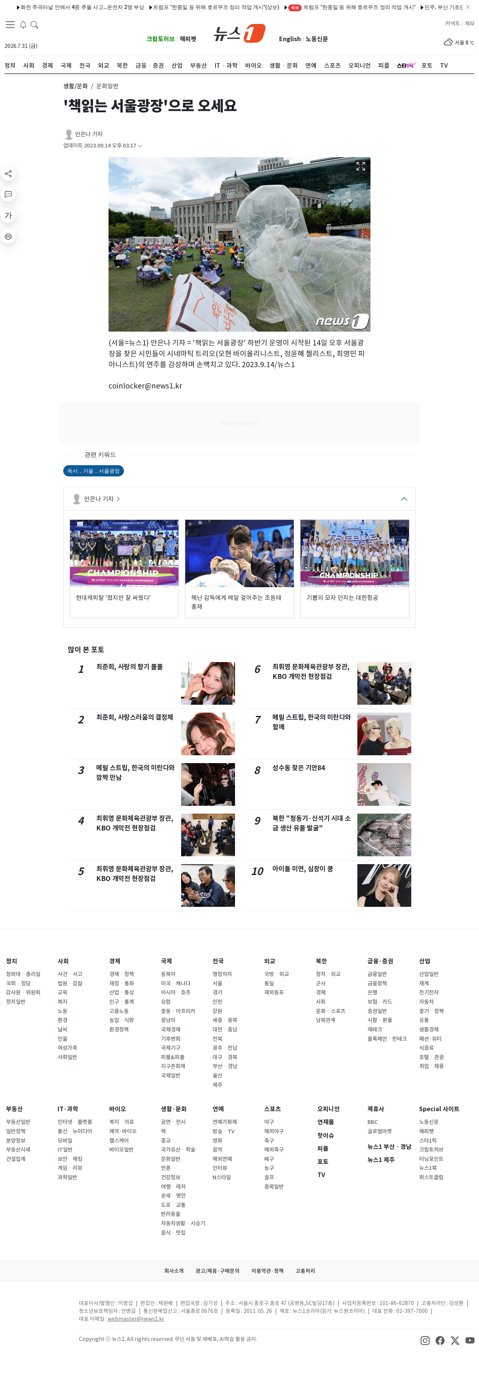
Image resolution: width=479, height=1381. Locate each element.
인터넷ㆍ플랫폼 (75, 1122)
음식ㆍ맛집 (173, 1232)
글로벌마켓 (379, 1131)
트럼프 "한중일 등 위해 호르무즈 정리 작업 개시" (266, 7)
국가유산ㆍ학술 (178, 1149)
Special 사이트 (439, 1109)
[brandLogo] (240, 32)
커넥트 (452, 23)
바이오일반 (121, 1149)
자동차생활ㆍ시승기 (183, 1223)
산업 (424, 961)
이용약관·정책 (267, 1271)
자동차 (426, 1002)
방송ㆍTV (224, 1131)
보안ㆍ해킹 (70, 1159)
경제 (114, 961)
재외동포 (274, 992)
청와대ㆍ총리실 (23, 974)
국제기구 (170, 1048)
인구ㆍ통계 (121, 1002)
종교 (166, 1140)
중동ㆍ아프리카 (178, 1011)
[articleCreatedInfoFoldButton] (140, 145)
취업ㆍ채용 (431, 1066)
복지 (62, 1002)
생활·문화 (174, 1109)
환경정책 (119, 1029)
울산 (217, 1075)
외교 (269, 961)
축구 (269, 1140)
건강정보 (170, 1177)
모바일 (65, 1140)
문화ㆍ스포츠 (330, 1011)
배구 (269, 1159)
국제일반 (170, 1075)
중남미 (168, 1020)
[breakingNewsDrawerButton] (23, 24)
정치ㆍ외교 (328, 974)
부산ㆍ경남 (225, 1066)
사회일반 (67, 1057)
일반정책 (15, 1131)
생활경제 (429, 1029)
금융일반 (377, 974)
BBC (372, 1122)
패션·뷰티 (430, 1039)
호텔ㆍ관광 (431, 1057)
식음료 (426, 1048)
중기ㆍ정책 (431, 1011)
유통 (424, 1020)
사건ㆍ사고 (70, 974)
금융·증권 (380, 961)
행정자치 (222, 974)
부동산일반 (18, 1122)
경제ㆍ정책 (121, 974)
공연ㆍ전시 (173, 1122)
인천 (217, 1002)
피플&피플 (172, 1057)
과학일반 (67, 1177)
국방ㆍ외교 (276, 974)
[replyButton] (8, 194)
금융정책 (377, 983)
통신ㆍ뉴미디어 (75, 1131)
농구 (269, 1168)
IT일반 (65, 1149)
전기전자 (429, 992)
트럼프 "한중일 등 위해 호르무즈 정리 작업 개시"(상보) (131, 7)
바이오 (117, 1109)
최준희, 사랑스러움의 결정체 (134, 717)
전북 (217, 1039)
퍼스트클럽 (431, 1177)
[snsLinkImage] (425, 1340)
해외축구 (274, 1149)
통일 (269, 983)
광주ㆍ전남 (225, 1048)
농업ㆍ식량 (121, 1020)
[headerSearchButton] (34, 24)
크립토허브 (161, 39)
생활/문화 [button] (75, 86)
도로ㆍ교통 (173, 1205)
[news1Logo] (35, 1309)
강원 (217, 1011)
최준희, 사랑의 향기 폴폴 (129, 666)
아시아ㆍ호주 (175, 992)
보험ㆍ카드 (379, 1002)
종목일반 (274, 1186)
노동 (62, 1011)
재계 (424, 983)
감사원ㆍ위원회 (23, 992)
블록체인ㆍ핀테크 (387, 1039)
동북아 (168, 974)
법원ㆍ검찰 (70, 983)
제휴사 (375, 1109)
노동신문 (317, 39)
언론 (166, 1168)
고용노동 (119, 1011)
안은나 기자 (89, 134)
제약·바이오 (123, 1131)
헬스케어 (119, 1140)
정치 (11, 961)
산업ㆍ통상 (121, 992)
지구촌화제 (173, 1066)
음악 (217, 1149)
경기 (217, 992)
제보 (470, 23)
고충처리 (305, 1271)
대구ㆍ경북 (225, 1057)
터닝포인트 (431, 1159)
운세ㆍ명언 (173, 1195)
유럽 (166, 1002)
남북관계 (325, 1020)
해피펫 (188, 39)
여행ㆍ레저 (173, 1186)
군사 (321, 983)
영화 (217, 1140)
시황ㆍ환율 (379, 1020)
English (290, 39)
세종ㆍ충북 (225, 1020)
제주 (217, 1085)
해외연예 (222, 1159)
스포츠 (272, 1109)
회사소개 (174, 1271)
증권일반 (377, 1011)
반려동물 (170, 1214)
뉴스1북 (428, 1168)
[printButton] (8, 236)
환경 (62, 1020)
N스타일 (222, 1177)
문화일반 (170, 1159)
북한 (321, 961)
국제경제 (170, 1029)
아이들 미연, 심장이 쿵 (302, 869)
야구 (269, 1122)
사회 (63, 961)
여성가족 (67, 1048)
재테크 (374, 1029)
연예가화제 (225, 1122)
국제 (166, 961)
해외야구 (274, 1131)
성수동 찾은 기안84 (298, 767)
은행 (372, 992)
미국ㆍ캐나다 (175, 983)
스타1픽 (428, 1140)
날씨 (62, 1029)
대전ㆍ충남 (225, 1029)
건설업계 (15, 1159)
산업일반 (429, 974)
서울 (217, 983)
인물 (62, 1039)
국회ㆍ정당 (18, 983)
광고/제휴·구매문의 (218, 1271)
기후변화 (170, 1039)
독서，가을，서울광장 (93, 471)
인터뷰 (220, 1168)
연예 (218, 1109)
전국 (218, 961)
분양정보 (15, 1140)
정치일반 (15, 1002)
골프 (269, 1177)
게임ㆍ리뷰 (70, 1168)
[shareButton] (8, 173)
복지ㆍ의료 (121, 1122)
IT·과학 (68, 1109)
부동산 (14, 1109)
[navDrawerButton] (10, 24)
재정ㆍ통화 (121, 983)
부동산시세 (18, 1149)
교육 (62, 992)
